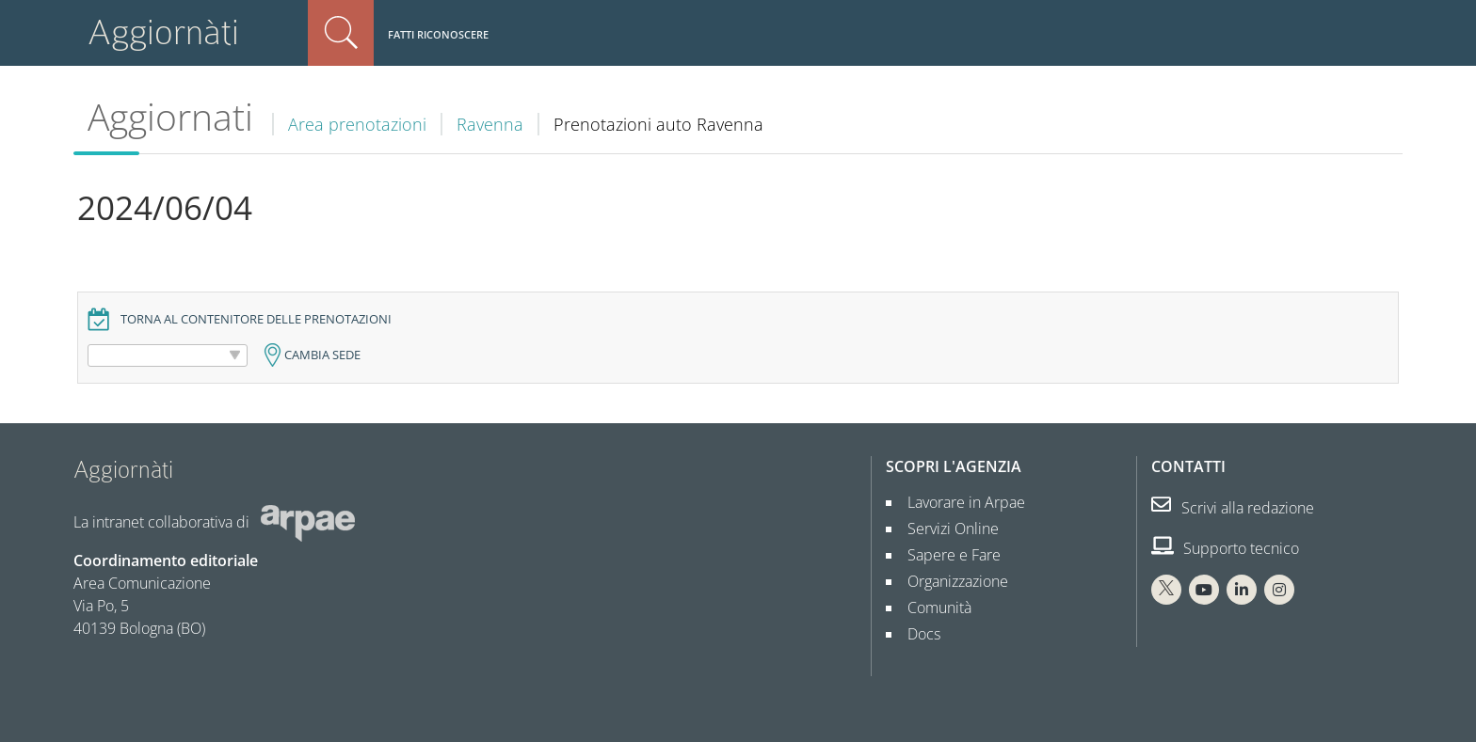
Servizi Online (945, 528)
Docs (916, 634)
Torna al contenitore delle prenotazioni (256, 319)
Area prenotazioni (357, 124)
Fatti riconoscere (438, 34)
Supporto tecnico (1225, 548)
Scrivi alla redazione (1232, 507)
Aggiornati (170, 116)
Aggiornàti (163, 32)
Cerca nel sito (341, 33)
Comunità (932, 607)
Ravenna (490, 124)
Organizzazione (950, 581)
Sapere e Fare (946, 555)
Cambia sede (322, 355)
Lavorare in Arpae (959, 502)
